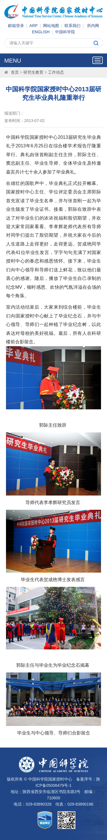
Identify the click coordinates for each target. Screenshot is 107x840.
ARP (33, 25)
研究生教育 (33, 72)
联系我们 (72, 25)
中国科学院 (65, 32)
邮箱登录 (16, 25)
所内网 (93, 25)
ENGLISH (40, 32)
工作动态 (56, 72)
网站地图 (51, 25)
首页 (15, 72)
